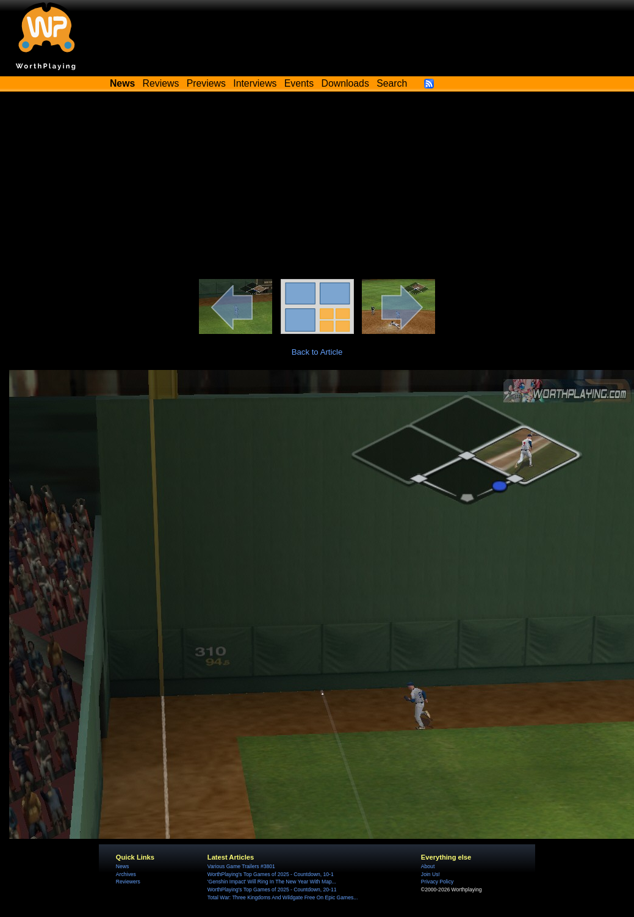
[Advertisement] (317, 187)
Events (299, 83)
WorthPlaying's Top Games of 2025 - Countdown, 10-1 (270, 874)
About (427, 866)
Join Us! (430, 874)
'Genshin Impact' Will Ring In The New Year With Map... (271, 882)
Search (391, 83)
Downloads (345, 83)
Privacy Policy (437, 882)
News (122, 866)
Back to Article (317, 352)
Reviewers (128, 882)
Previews (206, 83)
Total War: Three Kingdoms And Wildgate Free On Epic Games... (282, 897)
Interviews (254, 83)
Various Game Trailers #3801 (241, 866)
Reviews (161, 83)
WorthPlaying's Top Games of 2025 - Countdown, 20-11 (272, 889)
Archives (126, 874)
